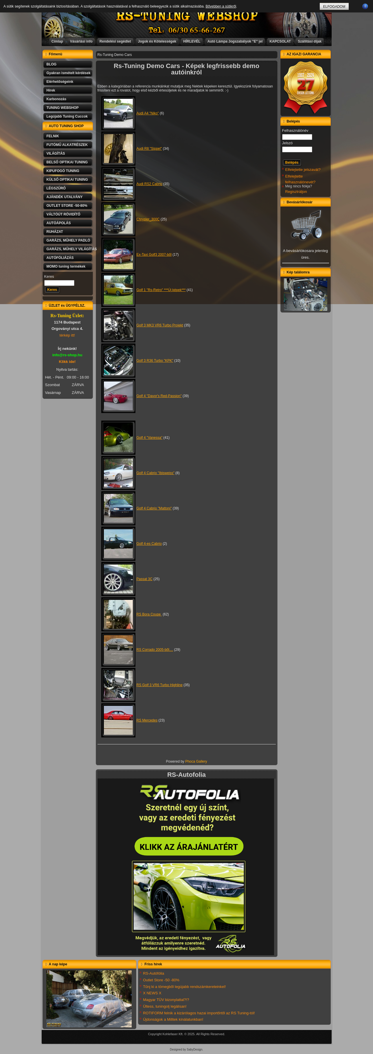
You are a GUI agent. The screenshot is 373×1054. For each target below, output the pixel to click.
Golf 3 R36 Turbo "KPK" (155, 361)
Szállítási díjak (309, 41)
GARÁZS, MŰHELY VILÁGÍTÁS (70, 249)
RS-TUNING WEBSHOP (186, 16)
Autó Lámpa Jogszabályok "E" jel (235, 41)
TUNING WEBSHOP (63, 108)
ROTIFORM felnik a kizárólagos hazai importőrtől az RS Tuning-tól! (199, 1013)
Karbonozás (57, 99)
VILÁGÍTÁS (56, 153)
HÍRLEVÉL (191, 41)
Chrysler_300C (148, 219)
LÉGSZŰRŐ (56, 188)
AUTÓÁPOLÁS (59, 223)
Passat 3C (144, 579)
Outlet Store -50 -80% (161, 980)
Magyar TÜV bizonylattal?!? (166, 1000)
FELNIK (53, 136)
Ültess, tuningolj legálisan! (164, 1006)
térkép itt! (67, 335)
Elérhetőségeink (60, 82)
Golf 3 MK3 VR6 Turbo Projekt (160, 325)
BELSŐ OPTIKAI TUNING (67, 162)
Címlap (57, 41)
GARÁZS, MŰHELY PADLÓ (68, 240)
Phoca (190, 761)
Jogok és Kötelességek (157, 41)
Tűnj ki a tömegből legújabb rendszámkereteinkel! (184, 986)
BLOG (52, 64)
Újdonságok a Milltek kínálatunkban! (173, 1019)
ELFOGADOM (334, 7)
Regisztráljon (296, 191)
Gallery (201, 761)
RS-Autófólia (153, 973)
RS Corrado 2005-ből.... (155, 650)
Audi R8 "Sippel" (149, 149)
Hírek (51, 90)
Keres (49, 276)
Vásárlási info (81, 41)
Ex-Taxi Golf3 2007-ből (154, 255)
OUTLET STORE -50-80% (67, 206)
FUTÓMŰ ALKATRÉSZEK (67, 145)
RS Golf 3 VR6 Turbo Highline (160, 685)
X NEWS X (152, 993)
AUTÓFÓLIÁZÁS (60, 258)
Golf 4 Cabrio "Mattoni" (154, 508)
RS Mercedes (147, 720)
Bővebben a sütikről (220, 6)
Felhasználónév (295, 130)
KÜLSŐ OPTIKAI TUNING (67, 180)
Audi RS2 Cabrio (149, 184)
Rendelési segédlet (115, 41)
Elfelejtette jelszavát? (303, 169)
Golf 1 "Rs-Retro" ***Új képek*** (161, 290)
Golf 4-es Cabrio (149, 544)
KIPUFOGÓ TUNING (63, 171)
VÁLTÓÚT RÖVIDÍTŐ (63, 214)
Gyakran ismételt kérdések (69, 73)
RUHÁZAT (55, 232)
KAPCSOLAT (280, 41)
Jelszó (287, 143)
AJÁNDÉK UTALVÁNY (65, 197)
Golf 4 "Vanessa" (150, 438)
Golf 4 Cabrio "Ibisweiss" (155, 473)
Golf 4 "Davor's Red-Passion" (159, 396)
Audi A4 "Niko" (148, 113)
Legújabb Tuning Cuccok (67, 116)
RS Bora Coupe (149, 614)
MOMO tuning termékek (66, 266)
